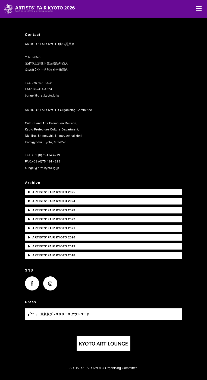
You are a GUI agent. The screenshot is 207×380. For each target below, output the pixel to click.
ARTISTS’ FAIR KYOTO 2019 (51, 246)
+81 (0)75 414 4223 (46, 161)
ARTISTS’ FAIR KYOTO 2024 (51, 201)
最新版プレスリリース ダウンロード (64, 314)
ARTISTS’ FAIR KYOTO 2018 (51, 255)
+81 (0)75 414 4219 (46, 155)
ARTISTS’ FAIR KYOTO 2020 (51, 237)
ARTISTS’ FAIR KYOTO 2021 (51, 228)
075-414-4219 (42, 82)
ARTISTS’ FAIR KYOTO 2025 (51, 192)
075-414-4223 (42, 89)
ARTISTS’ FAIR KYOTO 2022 (51, 219)
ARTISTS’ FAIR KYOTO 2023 (51, 210)
